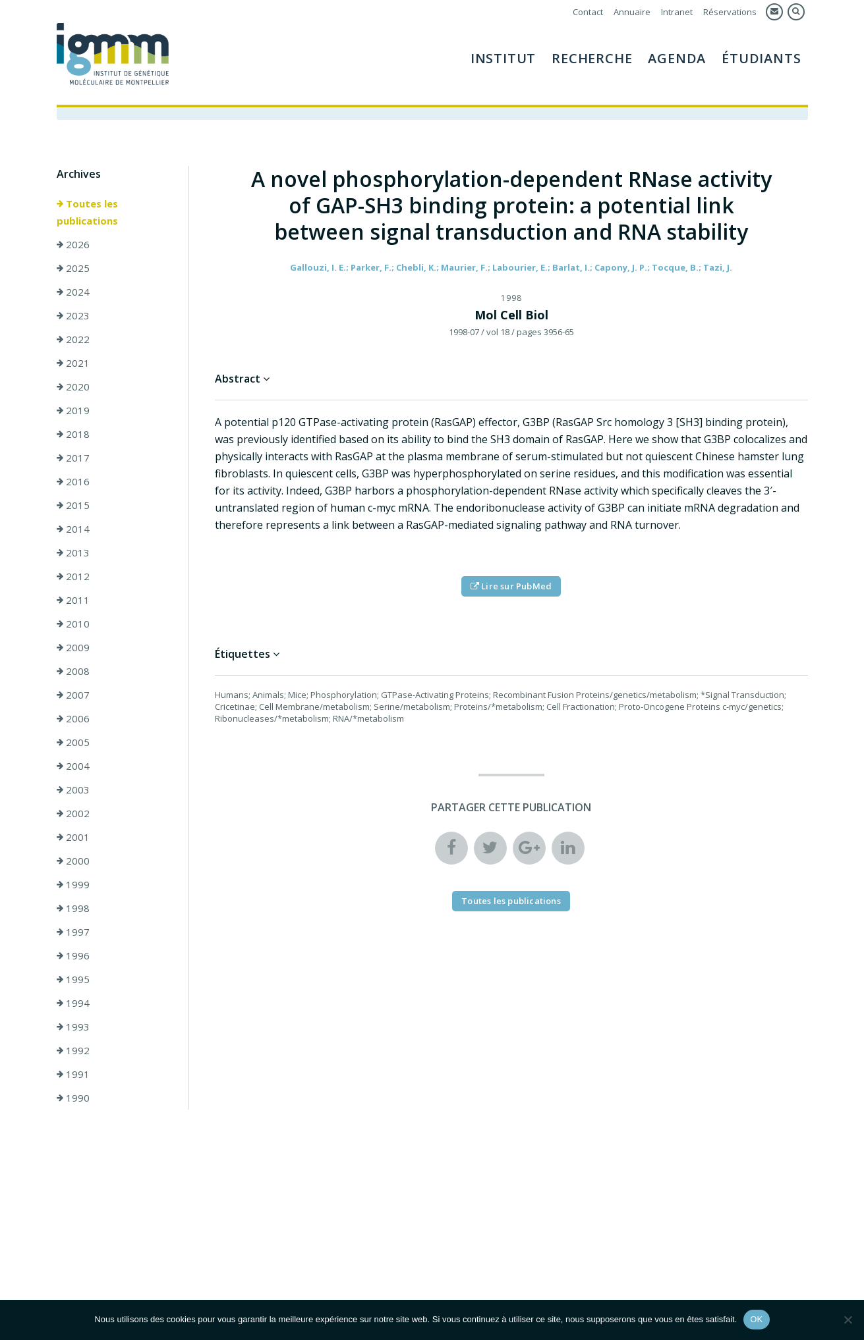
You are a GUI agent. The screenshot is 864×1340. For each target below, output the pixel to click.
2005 (73, 742)
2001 (73, 837)
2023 (73, 315)
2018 (73, 434)
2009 (73, 647)
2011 (73, 599)
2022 (73, 339)
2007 (73, 694)
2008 (73, 671)
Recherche (592, 58)
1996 (73, 955)
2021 (73, 362)
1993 (73, 1026)
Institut (503, 58)
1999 (73, 884)
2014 (73, 528)
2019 (73, 410)
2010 (73, 623)
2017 (73, 457)
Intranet (677, 12)
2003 (73, 789)
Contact (588, 12)
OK (756, 1319)
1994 (73, 1002)
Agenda (677, 58)
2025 (73, 268)
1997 (73, 931)
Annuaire (632, 12)
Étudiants (761, 58)
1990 (73, 1097)
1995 (73, 979)
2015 (73, 505)
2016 (73, 481)
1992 (73, 1050)
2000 (73, 860)
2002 (73, 813)
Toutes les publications (87, 212)
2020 (73, 386)
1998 (73, 908)
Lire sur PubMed (511, 586)
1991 (73, 1074)
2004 (73, 765)
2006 (73, 718)
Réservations (730, 12)
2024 (73, 291)
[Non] (847, 1319)
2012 (73, 576)
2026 (73, 244)
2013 (73, 552)
